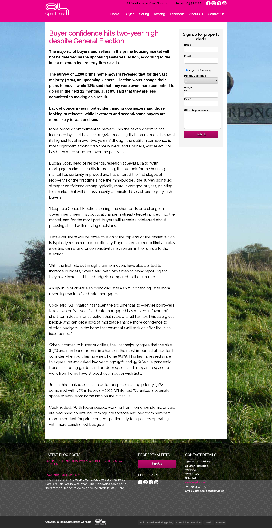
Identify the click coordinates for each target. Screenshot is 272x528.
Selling (144, 14)
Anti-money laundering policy (156, 522)
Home (115, 14)
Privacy (220, 522)
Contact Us (216, 14)
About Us (196, 14)
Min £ (187, 90)
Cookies (209, 522)
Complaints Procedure (188, 522)
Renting (159, 14)
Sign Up (157, 464)
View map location (195, 482)
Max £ (187, 99)
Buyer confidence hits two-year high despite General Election (84, 463)
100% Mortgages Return (62, 475)
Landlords (177, 14)
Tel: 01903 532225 (188, 3)
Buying (129, 14)
